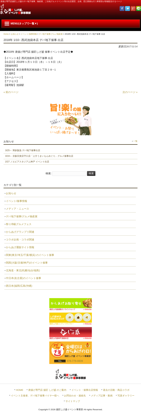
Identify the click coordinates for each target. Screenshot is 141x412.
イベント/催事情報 (29, 34)
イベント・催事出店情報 (84, 390)
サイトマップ (73, 401)
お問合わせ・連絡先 (75, 395)
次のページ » (130, 92)
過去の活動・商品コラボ (116, 390)
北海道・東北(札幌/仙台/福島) (23, 270)
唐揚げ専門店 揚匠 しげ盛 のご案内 (47, 390)
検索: (48, 173)
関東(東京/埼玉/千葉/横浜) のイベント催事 (30, 255)
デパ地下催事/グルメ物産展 (50, 34)
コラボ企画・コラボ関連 (20, 239)
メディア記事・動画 (102, 395)
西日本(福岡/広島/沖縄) (19, 285)
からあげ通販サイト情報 (20, 247)
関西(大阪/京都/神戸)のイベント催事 (27, 262)
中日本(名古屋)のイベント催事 (23, 278)
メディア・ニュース (17, 208)
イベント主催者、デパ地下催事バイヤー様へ (35, 395)
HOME (19, 390)
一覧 (135, 141)
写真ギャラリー (126, 395)
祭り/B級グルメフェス (18, 224)
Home (6, 34)
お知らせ (15, 34)
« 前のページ (11, 92)
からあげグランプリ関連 (20, 231)
